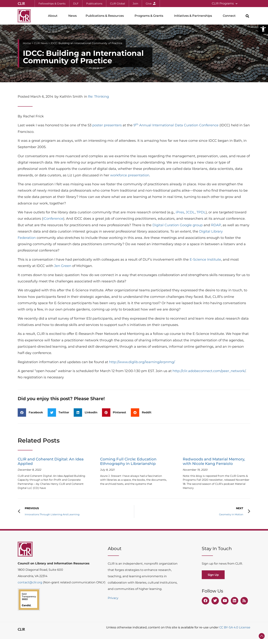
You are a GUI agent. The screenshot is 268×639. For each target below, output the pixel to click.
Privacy (113, 598)
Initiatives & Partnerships (194, 16)
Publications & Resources (106, 16)
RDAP (216, 225)
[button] (263, 29)
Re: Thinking (98, 97)
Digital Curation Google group (177, 225)
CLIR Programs (224, 4)
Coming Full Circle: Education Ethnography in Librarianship (128, 461)
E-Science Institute (205, 259)
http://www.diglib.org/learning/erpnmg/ (142, 362)
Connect (230, 16)
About (53, 16)
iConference (53, 219)
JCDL (190, 212)
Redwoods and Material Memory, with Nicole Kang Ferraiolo (214, 461)
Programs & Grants (150, 16)
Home (27, 43)
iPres (180, 212)
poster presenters (107, 125)
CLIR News (41, 43)
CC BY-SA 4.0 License (234, 627)
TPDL (201, 212)
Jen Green (62, 266)
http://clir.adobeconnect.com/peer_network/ (209, 371)
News (72, 15)
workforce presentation (129, 175)
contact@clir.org (30, 582)
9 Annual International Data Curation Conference (175, 125)
